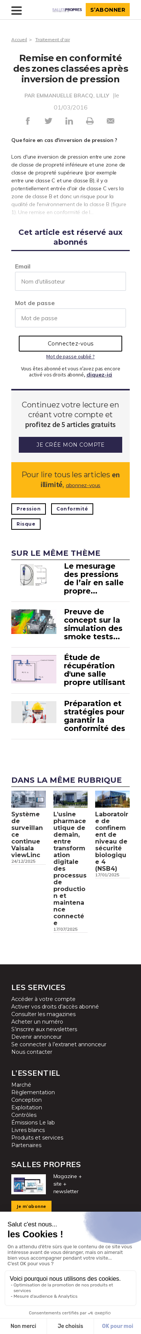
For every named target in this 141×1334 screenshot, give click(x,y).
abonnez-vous (83, 485)
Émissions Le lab (33, 1122)
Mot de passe (35, 303)
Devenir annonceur (36, 1036)
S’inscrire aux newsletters (44, 1029)
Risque (26, 524)
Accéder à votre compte (43, 999)
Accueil (19, 39)
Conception (26, 1100)
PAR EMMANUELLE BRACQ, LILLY (66, 95)
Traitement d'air (52, 39)
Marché (21, 1084)
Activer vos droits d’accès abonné (55, 1006)
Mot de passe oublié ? (70, 356)
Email (22, 266)
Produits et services (37, 1137)
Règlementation (33, 1092)
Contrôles (23, 1115)
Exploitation (26, 1107)
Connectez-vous (71, 343)
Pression (29, 509)
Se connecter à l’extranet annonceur (58, 1044)
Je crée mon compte (70, 444)
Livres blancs (28, 1130)
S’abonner (108, 9)
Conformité (72, 509)
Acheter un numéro (37, 1021)
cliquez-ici (99, 375)
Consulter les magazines (43, 1014)
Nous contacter (31, 1052)
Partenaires (26, 1145)
